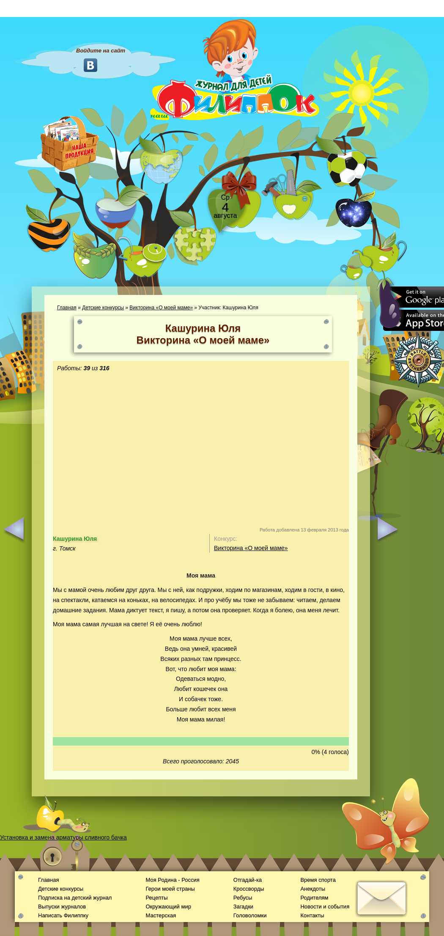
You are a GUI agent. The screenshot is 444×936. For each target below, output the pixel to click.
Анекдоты (312, 889)
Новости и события (324, 906)
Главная (67, 308)
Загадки (243, 906)
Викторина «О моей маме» (161, 308)
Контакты (312, 915)
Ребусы (242, 898)
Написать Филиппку (63, 915)
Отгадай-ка (247, 880)
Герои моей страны (170, 889)
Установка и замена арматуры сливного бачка (63, 837)
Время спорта (317, 880)
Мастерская (160, 915)
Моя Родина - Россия (172, 880)
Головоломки (250, 915)
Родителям (314, 898)
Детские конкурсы (103, 308)
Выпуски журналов (62, 906)
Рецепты (156, 898)
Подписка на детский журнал (75, 898)
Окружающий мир (168, 906)
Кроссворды (248, 889)
